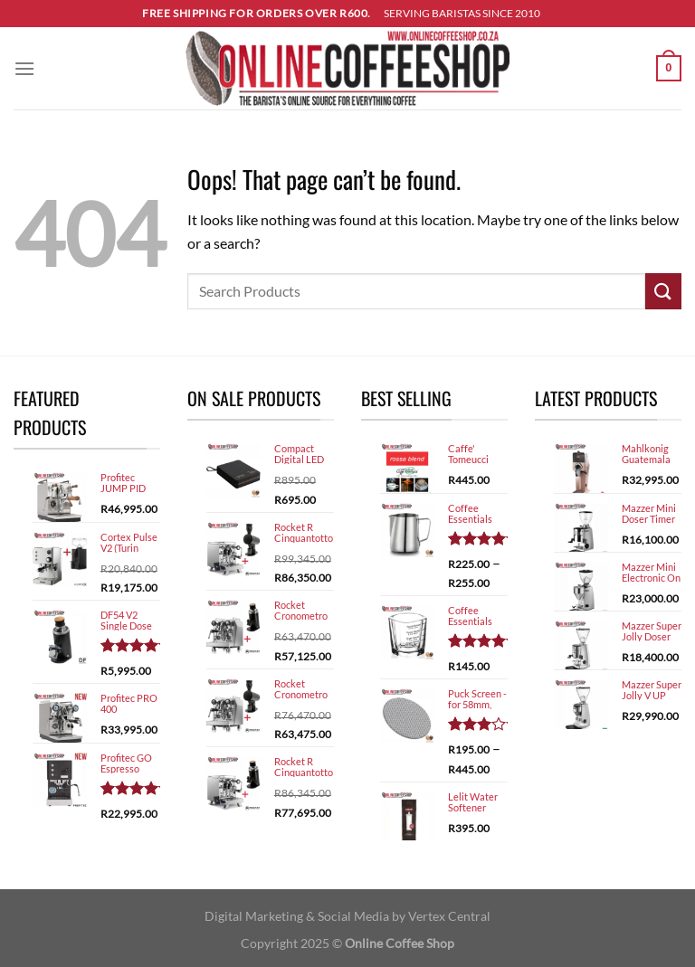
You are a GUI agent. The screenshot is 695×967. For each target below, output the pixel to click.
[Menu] (24, 68)
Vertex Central (449, 916)
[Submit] (663, 290)
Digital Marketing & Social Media (297, 916)
